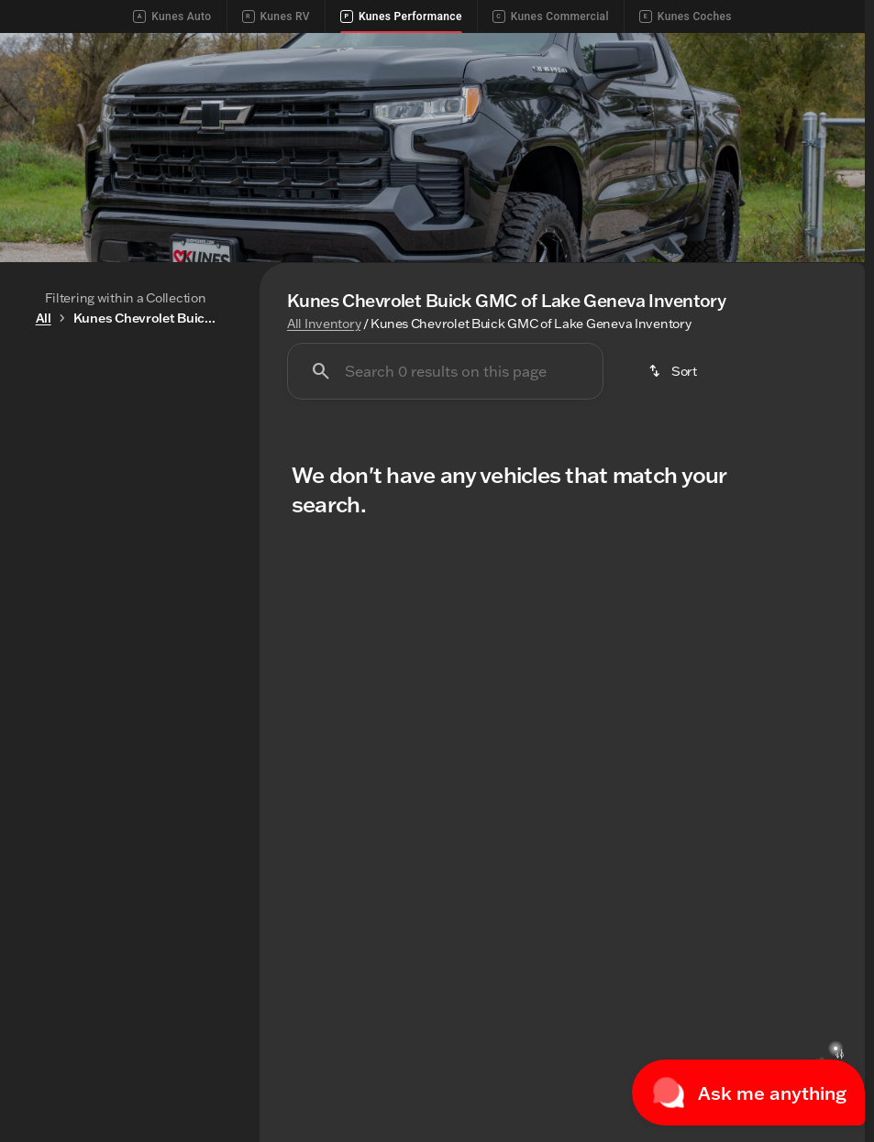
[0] (58, 651)
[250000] (178, 651)
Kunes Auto (172, 16)
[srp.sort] (674, 440)
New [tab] (50, 431)
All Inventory (323, 392)
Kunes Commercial (550, 16)
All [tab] (124, 431)
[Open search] (822, 64)
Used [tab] (200, 431)
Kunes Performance (401, 16)
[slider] (38, 557)
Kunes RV (276, 16)
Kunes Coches (685, 16)
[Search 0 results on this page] (445, 439)
